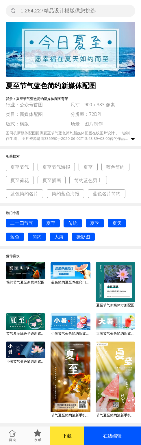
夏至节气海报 (56, 167)
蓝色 (14, 236)
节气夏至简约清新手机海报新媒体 (70, 415)
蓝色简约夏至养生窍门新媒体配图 (70, 282)
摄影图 (83, 236)
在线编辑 (112, 436)
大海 (59, 236)
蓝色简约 (115, 167)
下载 (67, 436)
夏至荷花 (19, 180)
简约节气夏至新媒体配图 (25, 282)
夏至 (88, 167)
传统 (72, 223)
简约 (37, 236)
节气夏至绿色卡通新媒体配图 (26, 333)
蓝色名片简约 (106, 193)
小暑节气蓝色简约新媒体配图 (70, 333)
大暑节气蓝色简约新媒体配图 (116, 333)
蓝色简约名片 (24, 193)
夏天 (117, 223)
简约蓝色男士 (88, 180)
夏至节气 (19, 167)
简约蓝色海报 (65, 193)
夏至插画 (51, 180)
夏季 (94, 223)
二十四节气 (21, 223)
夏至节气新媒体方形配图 (115, 305)
